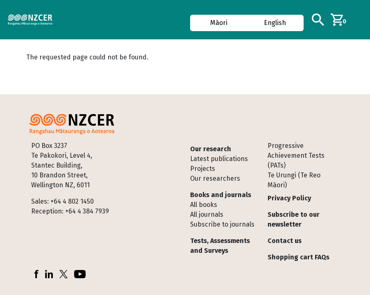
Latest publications (219, 159)
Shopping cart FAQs (298, 257)
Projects (202, 168)
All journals (206, 214)
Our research (210, 149)
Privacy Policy (289, 198)
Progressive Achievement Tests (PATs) (296, 155)
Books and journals (220, 195)
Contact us (285, 241)
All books (203, 205)
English (275, 23)
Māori (218, 23)
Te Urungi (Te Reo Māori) (294, 180)
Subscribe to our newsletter (294, 219)
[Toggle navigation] (360, 19)
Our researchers (215, 178)
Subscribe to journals (222, 224)
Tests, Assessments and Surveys (220, 245)
